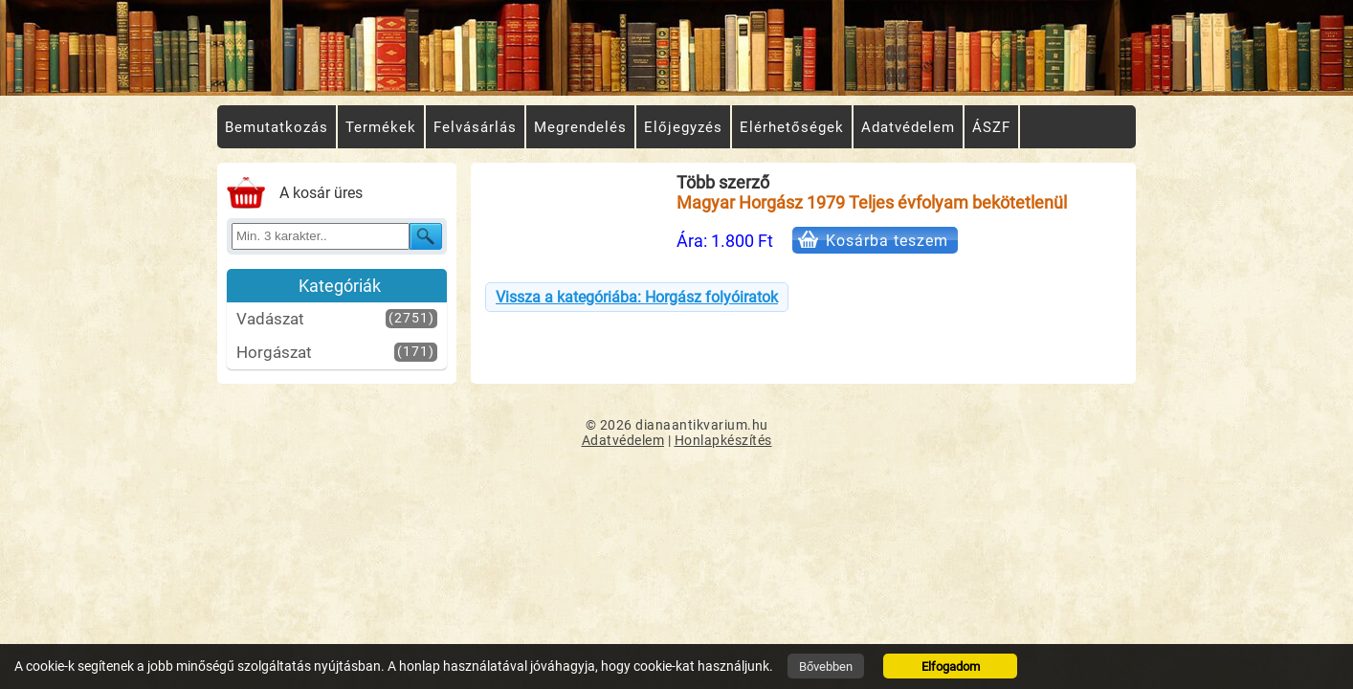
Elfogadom (950, 666)
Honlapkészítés (723, 440)
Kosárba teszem (887, 241)
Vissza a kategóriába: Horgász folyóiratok (637, 297)
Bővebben (826, 666)
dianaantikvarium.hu (701, 425)
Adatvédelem (623, 440)
